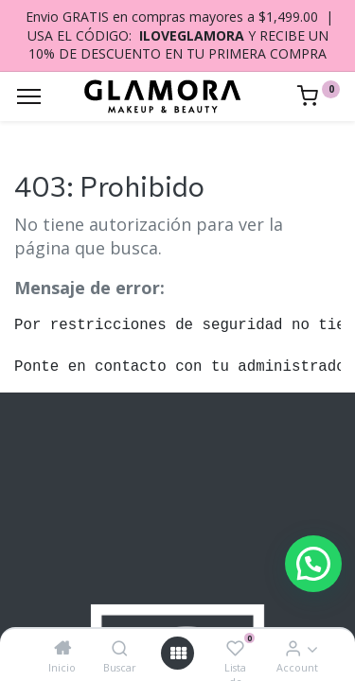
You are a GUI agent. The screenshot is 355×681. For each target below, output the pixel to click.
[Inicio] (62, 648)
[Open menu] (178, 653)
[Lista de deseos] (235, 648)
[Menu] (29, 96)
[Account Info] (293, 648)
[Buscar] (120, 648)
